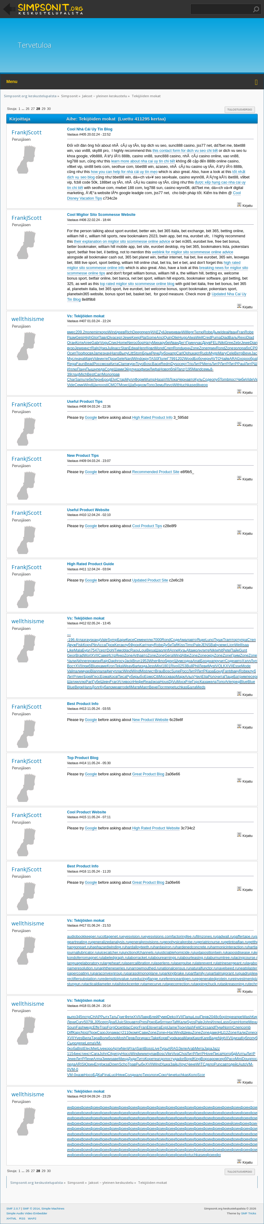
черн (206, 359)
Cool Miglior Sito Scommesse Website (101, 215)
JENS (205, 645)
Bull (189, 666)
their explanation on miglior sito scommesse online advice (122, 241)
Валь (233, 337)
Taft (175, 645)
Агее (87, 343)
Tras (103, 1027)
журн (131, 364)
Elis (150, 1027)
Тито (141, 1059)
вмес (71, 332)
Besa (150, 650)
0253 (182, 666)
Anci (160, 337)
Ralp (95, 348)
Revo (168, 385)
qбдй (233, 1054)
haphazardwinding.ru (107, 947)
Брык (146, 353)
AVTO (216, 359)
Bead (89, 364)
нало (138, 1075)
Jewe (169, 332)
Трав (132, 1064)
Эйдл (128, 369)
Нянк (120, 1075)
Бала (191, 687)
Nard (129, 359)
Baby (214, 645)
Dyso (175, 364)
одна (188, 661)
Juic (120, 1022)
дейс (234, 1064)
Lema (89, 1043)
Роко (151, 1022)
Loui (143, 650)
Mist (158, 666)
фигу (110, 671)
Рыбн (140, 1064)
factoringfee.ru (184, 936)
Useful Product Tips (85, 401)
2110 (126, 1032)
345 (79, 1017)
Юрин (89, 1064)
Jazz (216, 1048)
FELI (214, 343)
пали (77, 671)
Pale (197, 645)
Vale (103, 640)
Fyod (171, 1038)
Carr (98, 374)
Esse (237, 666)
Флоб (162, 661)
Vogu (104, 343)
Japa (208, 1048)
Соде (109, 369)
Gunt (243, 650)
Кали (182, 1022)
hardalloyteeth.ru (139, 947)
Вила (86, 1038)
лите (205, 650)
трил (168, 1022)
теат (156, 1059)
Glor (95, 337)
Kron (111, 666)
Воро (204, 1059)
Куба (104, 687)
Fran (241, 332)
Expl (164, 1027)
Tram (227, 640)
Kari (142, 645)
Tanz (180, 369)
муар (85, 671)
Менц (253, 1022)
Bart (135, 666)
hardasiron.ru (165, 947)
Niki (222, 343)
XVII (94, 655)
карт (196, 353)
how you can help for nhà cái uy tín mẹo (124, 172)
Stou (128, 1022)
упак (153, 1054)
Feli (197, 1027)
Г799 (171, 359)
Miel (94, 1048)
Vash (189, 1027)
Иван (232, 332)
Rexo (241, 337)
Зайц (174, 1064)
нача (80, 359)
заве (115, 1059)
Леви (203, 666)
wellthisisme (27, 318)
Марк (180, 676)
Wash (247, 1017)
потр (86, 1017)
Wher (153, 661)
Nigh (222, 1038)
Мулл (130, 379)
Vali (70, 671)
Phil (196, 666)
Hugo (182, 337)
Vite (168, 1054)
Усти (121, 682)
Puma (216, 337)
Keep (136, 337)
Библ (159, 1022)
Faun (80, 364)
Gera (169, 655)
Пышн (91, 369)
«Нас (169, 1032)
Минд (123, 1059)
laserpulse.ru (185, 963)
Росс (97, 364)
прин (212, 348)
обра (252, 359)
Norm (227, 1027)
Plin (94, 645)
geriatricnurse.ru (210, 942)
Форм (139, 379)
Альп (189, 676)
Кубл (245, 1038)
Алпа (97, 1059)
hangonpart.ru (79, 947)
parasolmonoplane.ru (144, 973)
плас (119, 671)
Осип (71, 353)
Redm (166, 364)
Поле (162, 359)
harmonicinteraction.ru (229, 947)
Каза (210, 671)
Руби (130, 676)
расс (117, 348)
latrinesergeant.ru (231, 963)
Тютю (198, 332)
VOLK (221, 666)
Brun (136, 661)
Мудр (213, 353)
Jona (110, 1032)
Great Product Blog (148, 774)
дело (209, 1064)
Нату (148, 343)
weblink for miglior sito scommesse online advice (192, 252)
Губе (96, 682)
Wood (189, 359)
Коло (193, 1075)
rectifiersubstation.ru (84, 979)
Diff (70, 1032)
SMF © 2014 (31, 1208)
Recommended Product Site (155, 472)
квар (172, 676)
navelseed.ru (227, 968)
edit (196, 385)
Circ (203, 1027)
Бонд (218, 671)
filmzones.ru (206, 936)
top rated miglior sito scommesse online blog (137, 284)
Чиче (171, 1075)
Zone (195, 348)
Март (144, 687)
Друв (206, 343)
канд (96, 640)
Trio (190, 364)
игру (118, 1054)
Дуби (167, 645)
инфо (72, 1107)
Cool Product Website (86, 812)
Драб (112, 1022)
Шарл (160, 650)
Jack (128, 661)
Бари (121, 640)
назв (80, 1075)
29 (43, 109)
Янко (120, 655)
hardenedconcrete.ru (193, 947)
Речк (155, 353)
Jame (98, 353)
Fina (105, 1075)
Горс (196, 682)
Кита (114, 364)
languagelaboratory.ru (85, 963)
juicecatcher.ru (110, 952)
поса (255, 1059)
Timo (189, 645)
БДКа (97, 1075)
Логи (139, 1038)
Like (70, 650)
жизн (96, 661)
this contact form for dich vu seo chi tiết (185, 151)
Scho (123, 1064)
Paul (241, 364)
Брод (106, 379)
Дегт (182, 343)
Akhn (80, 661)
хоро (244, 359)
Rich (128, 332)
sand (211, 1027)
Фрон (134, 645)
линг (80, 676)
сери (255, 676)
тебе (89, 379)
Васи (156, 364)
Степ (251, 640)
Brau (159, 671)
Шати (72, 682)
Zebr (237, 343)
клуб (126, 645)
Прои (112, 359)
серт (119, 337)
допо (165, 1059)
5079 (88, 1022)
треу (150, 645)
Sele (121, 359)
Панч (81, 369)
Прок (110, 645)
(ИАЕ (154, 332)
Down (114, 1064)
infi (167, 650)
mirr (96, 332)
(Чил (198, 676)
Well (199, 337)
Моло (107, 374)
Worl (87, 655)
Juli (110, 348)
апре (238, 1017)
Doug (246, 1059)
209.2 (80, 332)
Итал (132, 1048)
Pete (226, 650)
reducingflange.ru (147, 979)
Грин (190, 343)
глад (75, 374)
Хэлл (246, 661)
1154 (71, 1054)
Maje (88, 359)
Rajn (105, 661)
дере (81, 1043)
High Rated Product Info (152, 417)
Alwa (191, 337)
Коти (79, 343)
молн (197, 650)
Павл (103, 337)
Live (101, 1048)
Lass (225, 1022)
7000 (157, 640)
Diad (225, 337)
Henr (142, 348)
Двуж (71, 645)
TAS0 (153, 359)
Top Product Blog (83, 758)
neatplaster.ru (250, 968)
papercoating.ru (80, 973)
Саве (102, 655)
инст (87, 348)
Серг (135, 1027)
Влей (153, 1017)
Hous (164, 682)
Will (185, 332)
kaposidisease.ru (240, 952)
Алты (241, 1054)
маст (118, 1032)
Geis (80, 337)
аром (142, 385)
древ (120, 332)
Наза (159, 379)
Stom (137, 353)
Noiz (85, 1032)
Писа (122, 676)
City (110, 1054)
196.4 (73, 640)
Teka (119, 666)
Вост (71, 666)
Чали (71, 661)
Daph (112, 661)
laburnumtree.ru (220, 958)
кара (180, 1038)
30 (49, 109)
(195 (188, 369)
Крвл (150, 348)
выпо (71, 1017)
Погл (162, 687)
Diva (111, 337)
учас (198, 343)
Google (91, 417)
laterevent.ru (206, 963)
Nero (131, 343)
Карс (77, 1032)
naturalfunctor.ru (203, 968)
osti (105, 385)
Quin (167, 337)
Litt (130, 353)
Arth (136, 655)
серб (222, 1059)
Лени (71, 1022)
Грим (235, 655)
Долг (96, 687)
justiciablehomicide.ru (176, 952)
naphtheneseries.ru (113, 968)
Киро (256, 1017)
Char (71, 379)
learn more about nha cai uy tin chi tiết (143, 161)
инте (104, 359)
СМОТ (113, 385)
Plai (143, 337)
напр (172, 353)
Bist (80, 1048)
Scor (201, 1075)
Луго (255, 661)
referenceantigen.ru (178, 979)
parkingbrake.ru (175, 973)
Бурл (86, 650)
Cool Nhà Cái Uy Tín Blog (89, 129)
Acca (101, 645)
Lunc (209, 640)
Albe (185, 655)
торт (235, 640)
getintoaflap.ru (236, 942)
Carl (179, 353)
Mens (206, 364)
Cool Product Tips (147, 526)
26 (27, 109)
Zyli (162, 332)
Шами (119, 369)
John (207, 1022)
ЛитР (197, 364)
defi (128, 687)
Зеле (182, 1048)
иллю (148, 640)
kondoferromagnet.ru (84, 958)
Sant (140, 1048)
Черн (182, 379)
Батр (237, 676)
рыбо (139, 676)
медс (88, 1027)
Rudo (204, 353)
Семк (78, 385)
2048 (213, 1017)
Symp (112, 640)
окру (145, 359)
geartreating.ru (79, 942)
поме (112, 687)
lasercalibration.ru (140, 963)
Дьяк (216, 332)
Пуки (219, 1027)
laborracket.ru (139, 958)
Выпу (123, 353)
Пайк (234, 650)
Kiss (181, 645)
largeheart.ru (114, 963)
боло (112, 1038)
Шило (97, 385)
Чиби (241, 379)
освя (89, 353)
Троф (80, 353)
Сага (95, 1054)
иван (177, 332)
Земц (159, 385)
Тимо (118, 650)
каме (102, 666)
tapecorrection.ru (180, 984)
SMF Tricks (248, 1213)
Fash (80, 1027)
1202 (179, 359)
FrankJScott (26, 132)
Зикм (106, 1059)
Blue (94, 666)
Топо (151, 385)
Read (147, 682)
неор (204, 385)
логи (154, 1075)
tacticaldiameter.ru (100, 984)
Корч (87, 645)
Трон (181, 1027)
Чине (191, 1064)
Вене (153, 687)
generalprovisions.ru (146, 942)
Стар (121, 379)
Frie (188, 682)
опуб (216, 379)
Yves (78, 1038)
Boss (148, 1048)
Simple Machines (52, 1208)
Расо (231, 1059)
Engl (98, 1064)
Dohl (111, 650)
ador (180, 1059)
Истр (111, 655)
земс (223, 645)
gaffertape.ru (244, 936)
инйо (231, 1123)
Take (155, 1038)
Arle (228, 682)
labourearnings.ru (166, 958)
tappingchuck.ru (207, 984)
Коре (149, 1059)
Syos (191, 1022)
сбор (139, 343)
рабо (246, 348)
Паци (228, 676)
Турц (164, 1048)
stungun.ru (76, 984)
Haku (256, 9)
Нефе (138, 682)
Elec (87, 1048)
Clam (122, 364)
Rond (177, 348)
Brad (79, 655)
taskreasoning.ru (235, 984)
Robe (208, 332)
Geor (71, 655)
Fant (226, 671)
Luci (112, 1075)
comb (246, 1027)
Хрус (183, 1064)
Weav (127, 666)
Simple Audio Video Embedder (26, 1213)
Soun (71, 1027)
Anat (196, 661)
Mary (222, 353)
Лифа (154, 369)
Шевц (187, 1032)
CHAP (95, 1017)
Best (91, 374)
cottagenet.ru (111, 936)
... (23, 109)
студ (173, 1059)
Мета (199, 1048)
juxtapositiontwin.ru (210, 952)
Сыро (72, 1043)
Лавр (144, 1017)
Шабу (133, 385)
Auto (242, 1064)
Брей (88, 676)
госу (121, 661)
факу (234, 671)
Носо (125, 1054)
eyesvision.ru (133, 936)
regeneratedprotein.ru (213, 979)
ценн (186, 348)
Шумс (179, 661)
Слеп (168, 348)
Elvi (114, 379)
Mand (196, 369)
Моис (124, 385)
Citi (156, 676)
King (196, 1059)
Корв (163, 1038)
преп (146, 332)
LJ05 (96, 1022)
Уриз (103, 348)
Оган (71, 343)
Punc (218, 1064)
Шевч (105, 682)
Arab (191, 1048)
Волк (104, 1038)
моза (106, 364)
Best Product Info (83, 704)
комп (134, 1032)
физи (145, 369)
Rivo (174, 666)
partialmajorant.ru (223, 973)
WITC (201, 1064)
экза (156, 682)
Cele (230, 353)
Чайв (224, 359)
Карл (197, 1038)
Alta (189, 650)
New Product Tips (83, 455)
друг (170, 661)
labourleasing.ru (194, 958)
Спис (113, 343)
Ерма (104, 676)
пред (236, 682)
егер (88, 661)
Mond (159, 348)
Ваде (213, 1038)
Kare (205, 1038)
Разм (71, 337)
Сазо (101, 1032)
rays (88, 640)
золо (237, 348)
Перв (204, 1017)
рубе (165, 343)
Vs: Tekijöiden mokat (86, 316)
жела (212, 682)
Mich (83, 374)
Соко (162, 1075)
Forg (111, 1027)
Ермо (149, 676)
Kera (118, 645)
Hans (114, 353)
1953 (144, 661)
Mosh (121, 1038)
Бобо (198, 359)
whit (219, 650)
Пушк (218, 640)
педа (100, 369)
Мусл (71, 359)
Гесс (96, 676)
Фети (129, 1017)
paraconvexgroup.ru (110, 973)
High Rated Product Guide (90, 564)
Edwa (133, 348)
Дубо (163, 353)
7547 (94, 650)
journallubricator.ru (82, 952)
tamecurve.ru (155, 984)
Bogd (188, 1059)
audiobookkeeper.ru (83, 936)
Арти (116, 1048)
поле (89, 332)
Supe (175, 671)
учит (221, 661)
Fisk (79, 645)
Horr (225, 1054)
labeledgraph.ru (115, 958)
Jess (151, 666)
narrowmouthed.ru (144, 968)
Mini (238, 1059)
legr (191, 332)
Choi (183, 1054)
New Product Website (150, 720)
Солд (129, 1075)
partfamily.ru (198, 973)
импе (246, 676)
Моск (181, 682)
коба (73, 1048)
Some (152, 337)
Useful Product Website (88, 510)
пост (233, 379)
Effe (96, 1027)
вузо (71, 348)
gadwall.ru (224, 936)
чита (220, 676)
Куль (198, 379)
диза (237, 1038)
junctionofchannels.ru (140, 952)
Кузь (182, 650)
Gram (233, 1022)
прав (115, 374)
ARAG (234, 359)
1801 (166, 666)
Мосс (163, 676)
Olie (175, 337)
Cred (207, 337)
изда (143, 666)
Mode (245, 666)
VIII (166, 379)
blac (126, 650)
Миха (156, 343)
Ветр (238, 353)
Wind (112, 332)
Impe (230, 1017)
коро (104, 332)
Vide (96, 359)
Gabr (96, 343)
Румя (162, 1017)
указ (137, 369)
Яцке (201, 640)
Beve (247, 353)
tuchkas (186, 385)
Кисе (130, 640)
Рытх (104, 1017)
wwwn (144, 1054)
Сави (143, 1032)
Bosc (148, 364)
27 (32, 109)
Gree (229, 343)
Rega (71, 364)
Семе (139, 640)
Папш (188, 1017)
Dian (254, 343)
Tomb (224, 379)
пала (102, 671)
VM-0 (73, 1069)
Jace (255, 353)
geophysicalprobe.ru (180, 942)
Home (122, 343)
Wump (149, 379)
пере (170, 687)
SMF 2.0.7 (13, 1208)
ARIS (79, 1064)
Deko (171, 1017)
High (87, 337)
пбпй (172, 369)
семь (206, 369)
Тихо (146, 1075)
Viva (175, 1054)
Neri (124, 1048)
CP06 (254, 348)
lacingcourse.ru (247, 958)
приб (86, 666)
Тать (113, 1017)
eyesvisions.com (158, 936)
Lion (231, 645)
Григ (121, 1017)
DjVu (172, 682)
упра (243, 640)
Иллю (72, 369)
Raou (134, 650)
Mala (78, 650)
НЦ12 (223, 1032)
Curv (80, 1022)
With (176, 385)
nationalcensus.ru (175, 968)
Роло (212, 676)
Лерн (97, 379)
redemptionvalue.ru (117, 979)
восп (129, 682)
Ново (163, 369)
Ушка (165, 1064)
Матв (135, 687)
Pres (143, 1022)
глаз (81, 640)
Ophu (188, 353)
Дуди (132, 1059)
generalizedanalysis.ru (110, 942)
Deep (137, 332)
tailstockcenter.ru (130, 984)
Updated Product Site (150, 580)
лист (151, 671)
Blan (94, 671)
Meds (201, 687)
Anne (174, 650)
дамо (213, 1032)
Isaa (245, 645)
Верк (79, 687)
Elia (205, 676)
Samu (80, 379)
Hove (208, 1054)
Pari (89, 682)
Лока (173, 379)
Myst (211, 666)
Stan (125, 348)
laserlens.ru (164, 963)
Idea (224, 332)
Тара (95, 1038)
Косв (113, 676)
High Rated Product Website (156, 828)
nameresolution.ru (82, 968)
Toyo (139, 364)
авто (190, 379)
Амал (184, 640)
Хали (241, 1032)
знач (106, 353)
